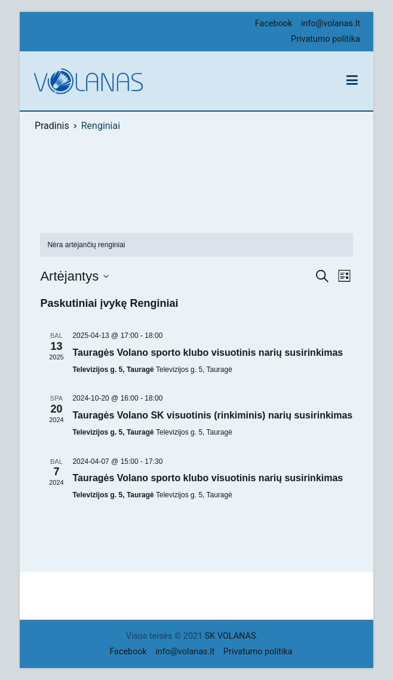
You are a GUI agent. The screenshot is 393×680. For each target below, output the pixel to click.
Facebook (274, 24)
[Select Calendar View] (344, 276)
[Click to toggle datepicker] (74, 276)
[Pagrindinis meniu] (352, 80)
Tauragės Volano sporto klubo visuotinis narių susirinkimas (207, 352)
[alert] (86, 245)
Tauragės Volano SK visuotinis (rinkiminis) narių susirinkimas (212, 415)
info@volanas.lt (330, 24)
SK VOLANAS (230, 636)
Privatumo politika (325, 39)
